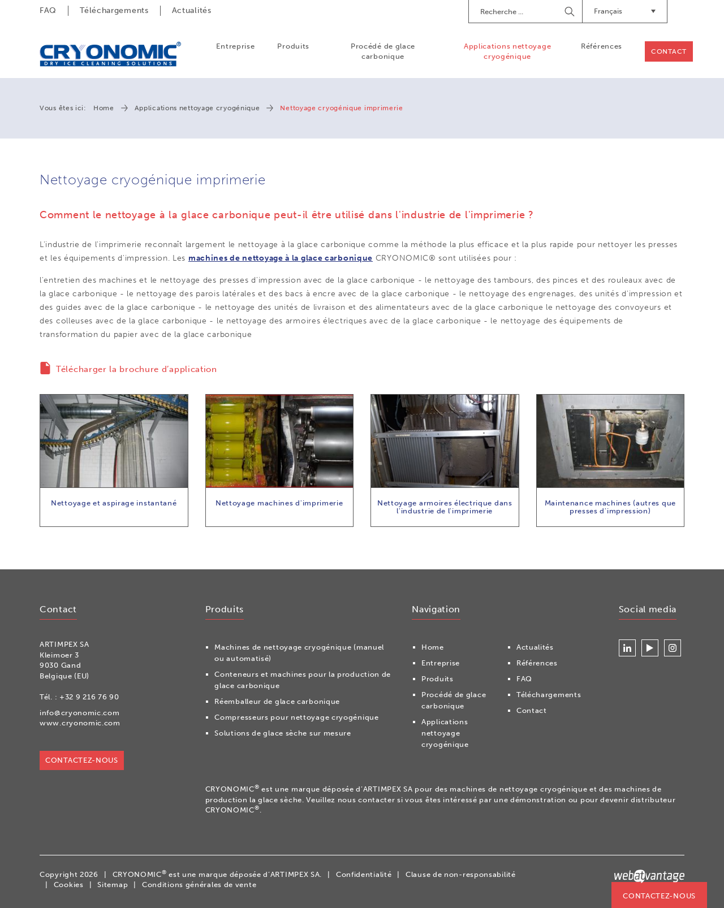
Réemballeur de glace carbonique (277, 701)
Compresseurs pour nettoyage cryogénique (296, 717)
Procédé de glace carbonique (383, 51)
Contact (669, 51)
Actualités (192, 10)
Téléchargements (114, 10)
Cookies (69, 884)
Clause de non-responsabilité (461, 874)
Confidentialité (364, 874)
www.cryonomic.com (80, 723)
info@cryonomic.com (80, 712)
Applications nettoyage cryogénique (507, 51)
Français (625, 11)
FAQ (48, 10)
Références (601, 46)
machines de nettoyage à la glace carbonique (280, 258)
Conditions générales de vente (199, 884)
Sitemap (112, 884)
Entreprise (235, 46)
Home (103, 108)
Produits (293, 46)
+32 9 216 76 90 (89, 697)
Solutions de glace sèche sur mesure (282, 733)
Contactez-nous (659, 896)
